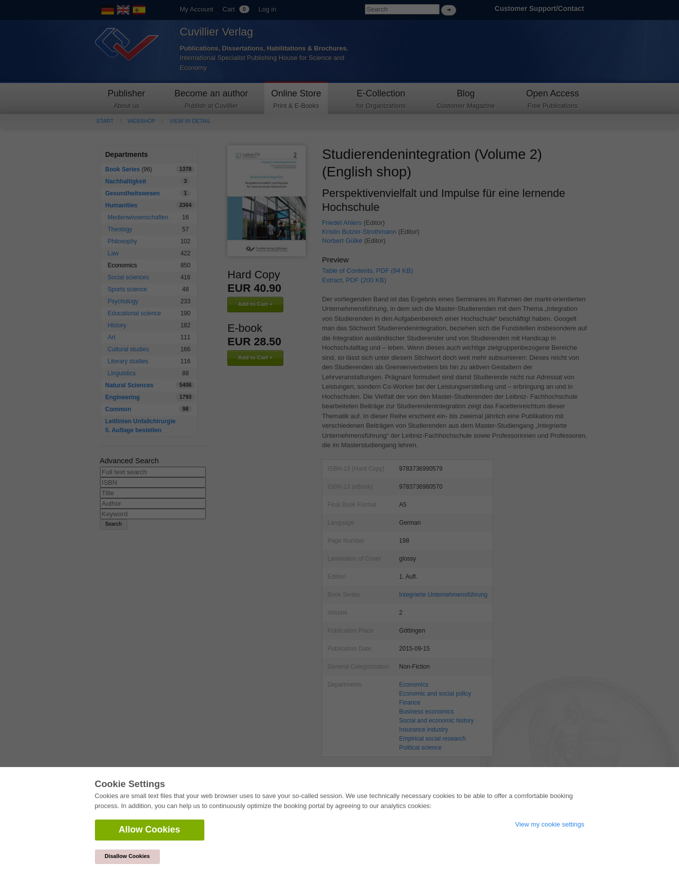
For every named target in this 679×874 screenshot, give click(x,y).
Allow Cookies (149, 830)
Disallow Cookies (127, 856)
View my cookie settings (550, 824)
